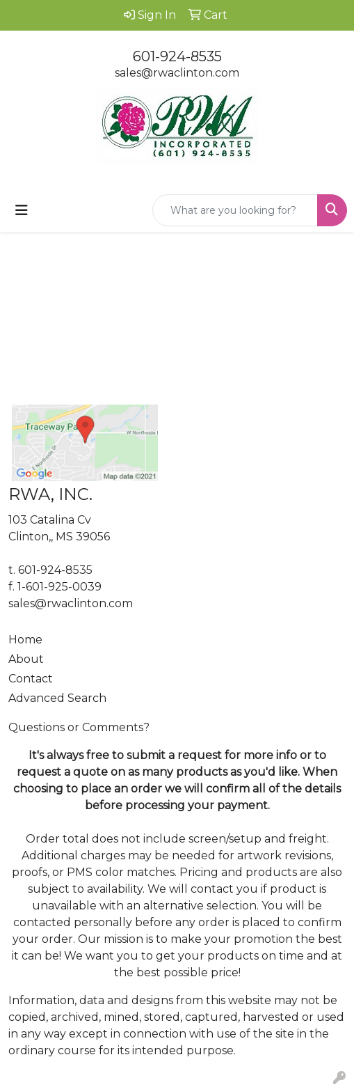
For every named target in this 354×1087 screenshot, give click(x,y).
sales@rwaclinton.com (177, 72)
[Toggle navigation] (21, 210)
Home (25, 639)
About (26, 659)
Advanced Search (57, 698)
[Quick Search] (235, 210)
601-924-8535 (177, 56)
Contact (30, 678)
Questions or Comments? (79, 727)
